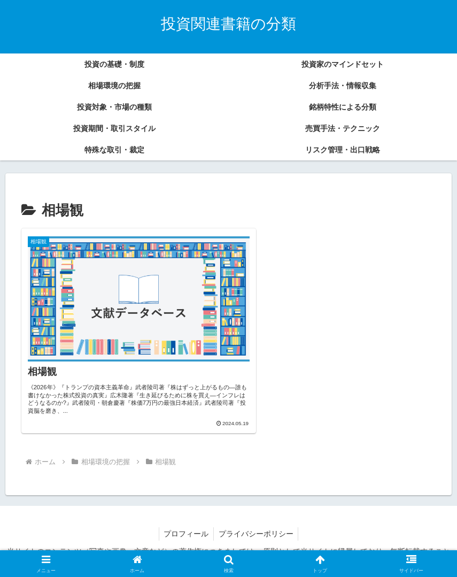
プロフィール (185, 517)
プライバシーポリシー (256, 517)
